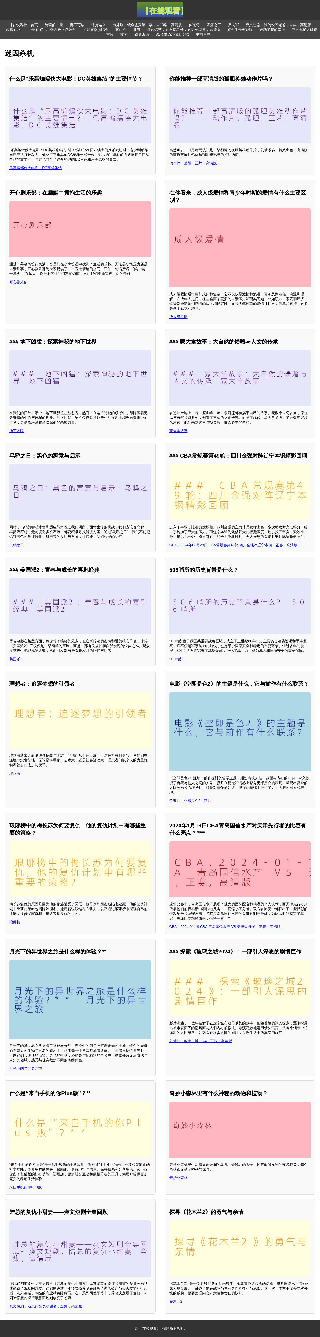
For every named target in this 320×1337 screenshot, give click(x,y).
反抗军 (233, 25)
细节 (136, 30)
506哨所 (176, 659)
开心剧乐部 (18, 282)
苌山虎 (120, 30)
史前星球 (203, 34)
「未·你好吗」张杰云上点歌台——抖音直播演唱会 (68, 30)
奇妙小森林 (178, 1178)
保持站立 (98, 25)
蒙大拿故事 (178, 431)
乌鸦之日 (16, 545)
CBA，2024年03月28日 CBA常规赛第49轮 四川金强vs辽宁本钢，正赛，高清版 (233, 545)
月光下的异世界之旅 (25, 1068)
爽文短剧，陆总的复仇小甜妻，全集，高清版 (45, 1306)
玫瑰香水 (13, 30)
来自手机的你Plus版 (25, 1187)
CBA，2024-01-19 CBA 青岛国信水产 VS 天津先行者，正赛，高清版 (225, 927)
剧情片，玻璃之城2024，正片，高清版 (200, 1041)
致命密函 (141, 34)
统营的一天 (54, 25)
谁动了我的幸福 (272, 30)
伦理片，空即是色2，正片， (192, 801)
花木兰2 (175, 1301)
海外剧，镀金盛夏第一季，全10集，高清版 (147, 25)
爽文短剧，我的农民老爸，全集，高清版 (278, 25)
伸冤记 (194, 25)
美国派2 (15, 659)
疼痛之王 (214, 25)
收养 (124, 34)
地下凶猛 (16, 431)
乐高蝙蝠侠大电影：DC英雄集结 (35, 168)
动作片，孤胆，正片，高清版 (193, 163)
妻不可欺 (77, 25)
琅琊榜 (14, 922)
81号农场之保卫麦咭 (172, 34)
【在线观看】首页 (23, 25)
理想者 (14, 773)
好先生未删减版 (240, 30)
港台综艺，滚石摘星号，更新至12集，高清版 (183, 30)
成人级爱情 (178, 317)
